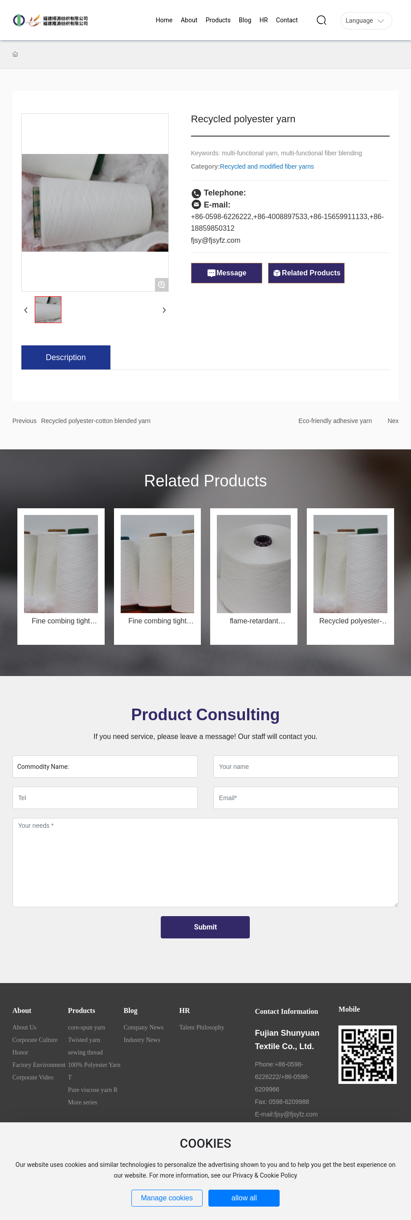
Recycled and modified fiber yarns (267, 166)
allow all (244, 1198)
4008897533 (287, 216)
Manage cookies (167, 1198)
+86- (260, 216)
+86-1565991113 (336, 216)
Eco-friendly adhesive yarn (335, 420)
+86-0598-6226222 (221, 216)
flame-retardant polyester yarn (254, 624)
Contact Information (286, 1011)
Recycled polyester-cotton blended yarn (96, 420)
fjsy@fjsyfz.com (215, 240)
